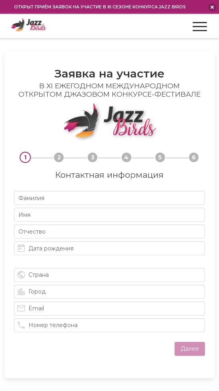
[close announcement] (212, 7)
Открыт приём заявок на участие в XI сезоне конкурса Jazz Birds (100, 7)
